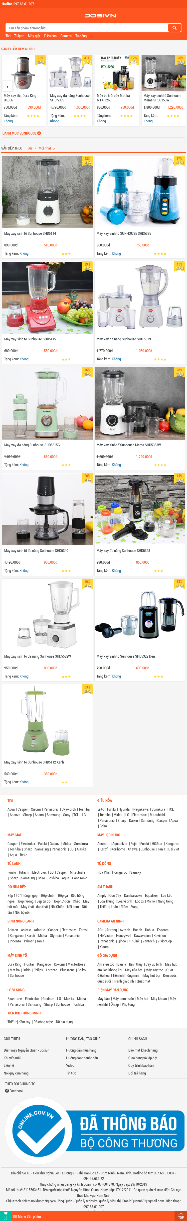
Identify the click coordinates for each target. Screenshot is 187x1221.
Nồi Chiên (57, 906)
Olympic (56, 935)
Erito (100, 809)
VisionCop (165, 940)
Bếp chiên (48, 895)
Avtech (125, 929)
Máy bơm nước (123, 998)
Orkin (26, 969)
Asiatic (26, 929)
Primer (29, 940)
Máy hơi (142, 998)
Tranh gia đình (124, 981)
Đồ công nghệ (43, 1021)
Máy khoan (159, 998)
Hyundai (124, 809)
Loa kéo (166, 895)
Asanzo (15, 814)
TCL (76, 814)
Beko (103, 825)
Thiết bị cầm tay (18, 1021)
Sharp (27, 814)
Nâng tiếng (165, 901)
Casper (23, 809)
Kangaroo (172, 843)
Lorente (51, 969)
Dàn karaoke (133, 895)
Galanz (54, 843)
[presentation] (7, 86)
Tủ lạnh (19, 35)
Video (70, 1065)
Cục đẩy (115, 895)
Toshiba (84, 809)
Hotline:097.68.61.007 (18, 3)
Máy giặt (34, 35)
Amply (101, 895)
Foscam (163, 929)
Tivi (7, 35)
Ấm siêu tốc (105, 964)
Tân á (161, 848)
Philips (38, 969)
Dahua (149, 929)
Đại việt (173, 848)
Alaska (81, 848)
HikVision (106, 935)
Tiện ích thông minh (126, 975)
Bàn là (121, 964)
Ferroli (83, 929)
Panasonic (51, 809)
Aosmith (103, 843)
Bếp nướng (25, 901)
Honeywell (123, 935)
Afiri (100, 929)
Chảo (76, 901)
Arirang (111, 929)
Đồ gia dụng (64, 1021)
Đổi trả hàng (137, 1072)
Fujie (134, 843)
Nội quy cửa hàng (16, 1072)
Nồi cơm (73, 906)
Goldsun (48, 998)
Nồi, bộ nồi (22, 912)
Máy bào (103, 998)
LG (84, 814)
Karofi (104, 848)
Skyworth (69, 809)
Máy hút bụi (151, 975)
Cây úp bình (154, 964)
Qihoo (122, 940)
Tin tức (71, 1072)
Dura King (14, 964)
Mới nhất (45, 148)
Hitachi (24, 872)
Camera (66, 35)
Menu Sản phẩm (29, 1216)
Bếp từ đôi (43, 901)
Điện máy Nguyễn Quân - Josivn (26, 1050)
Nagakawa (141, 809)
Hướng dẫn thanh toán (82, 1057)
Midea (118, 814)
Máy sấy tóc (154, 969)
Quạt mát (143, 981)
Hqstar (29, 964)
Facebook (16, 1090)
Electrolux (139, 814)
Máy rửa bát (134, 969)
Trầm (124, 906)
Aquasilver (120, 843)
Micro (151, 901)
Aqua (11, 809)
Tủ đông (81, 35)
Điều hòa (50, 35)
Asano (39, 814)
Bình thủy (136, 964)
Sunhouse (148, 848)
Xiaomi (36, 809)
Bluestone (67, 969)
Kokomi (59, 964)
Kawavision (142, 935)
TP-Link (134, 940)
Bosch (137, 929)
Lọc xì (139, 901)
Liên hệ (9, 1065)
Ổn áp (115, 1004)
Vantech (149, 940)
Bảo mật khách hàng (143, 1050)
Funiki (111, 809)
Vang (134, 906)
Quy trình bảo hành (141, 1065)
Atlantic (39, 929)
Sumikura (158, 809)
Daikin (133, 820)
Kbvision (160, 935)
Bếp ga (63, 895)
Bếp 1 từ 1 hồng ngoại (22, 895)
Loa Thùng (107, 901)
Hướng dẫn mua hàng (81, 1050)
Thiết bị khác (109, 906)
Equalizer (151, 895)
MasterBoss (76, 964)
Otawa (133, 848)
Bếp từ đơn (62, 901)
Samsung (53, 814)
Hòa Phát (104, 872)
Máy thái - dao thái (34, 906)
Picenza (15, 940)
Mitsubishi (157, 814)
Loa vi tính (124, 901)
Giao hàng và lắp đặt (143, 1057)
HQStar (157, 843)
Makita (69, 998)
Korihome (118, 848)
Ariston (12, 929)
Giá (30, 148)
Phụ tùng (128, 1004)
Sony (66, 814)
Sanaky (135, 872)
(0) (5, 1218)
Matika (15, 969)
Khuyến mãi (12, 1057)
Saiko (82, 969)
